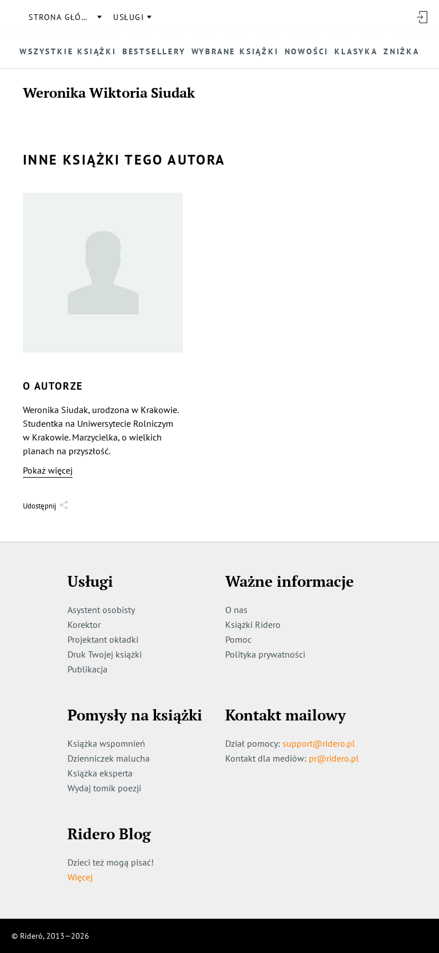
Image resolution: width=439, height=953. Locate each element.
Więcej (80, 877)
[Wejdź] (422, 17)
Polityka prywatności (265, 654)
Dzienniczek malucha (108, 758)
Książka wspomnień (106, 743)
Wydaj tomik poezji (104, 788)
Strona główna (65, 17)
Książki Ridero (253, 624)
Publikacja (87, 669)
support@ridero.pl (318, 743)
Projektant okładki (102, 639)
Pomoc (238, 639)
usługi (128, 17)
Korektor (84, 624)
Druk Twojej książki (104, 654)
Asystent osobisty (101, 609)
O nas (236, 609)
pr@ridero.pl (334, 758)
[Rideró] (14, 17)
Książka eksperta (100, 773)
